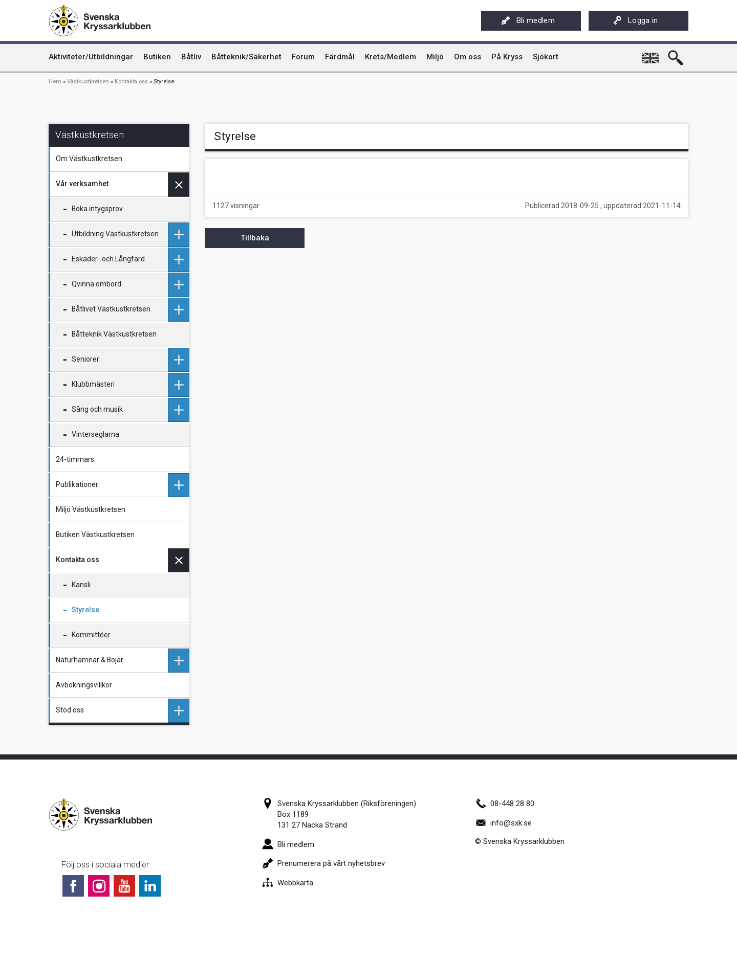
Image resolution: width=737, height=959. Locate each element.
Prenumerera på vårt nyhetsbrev (323, 863)
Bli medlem (528, 20)
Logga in (635, 20)
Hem (55, 81)
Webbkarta (287, 882)
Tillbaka (255, 237)
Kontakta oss (131, 81)
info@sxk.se (503, 823)
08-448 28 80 (504, 803)
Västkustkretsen (88, 81)
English (651, 54)
